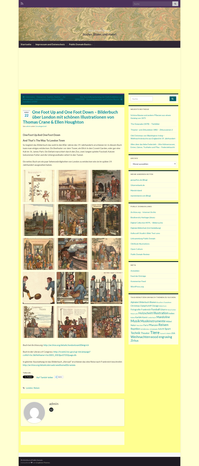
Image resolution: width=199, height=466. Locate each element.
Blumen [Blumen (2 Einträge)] (153, 302)
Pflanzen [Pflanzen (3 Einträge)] (153, 325)
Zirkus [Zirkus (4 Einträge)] (134, 340)
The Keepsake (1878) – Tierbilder (145, 124)
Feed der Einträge (138, 276)
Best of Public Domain (99, 29)
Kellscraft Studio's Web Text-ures (145, 233)
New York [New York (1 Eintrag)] (139, 325)
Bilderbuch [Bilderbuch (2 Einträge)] (144, 302)
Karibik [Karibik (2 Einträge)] (138, 317)
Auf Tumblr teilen (44, 377)
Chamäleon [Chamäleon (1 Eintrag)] (167, 302)
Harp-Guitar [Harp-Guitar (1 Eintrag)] (171, 310)
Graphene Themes (43, 463)
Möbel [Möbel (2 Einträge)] (169, 321)
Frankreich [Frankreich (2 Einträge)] (146, 309)
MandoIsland (136, 190)
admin (28, 126)
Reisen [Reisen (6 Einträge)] (163, 325)
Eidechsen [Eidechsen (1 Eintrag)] (163, 306)
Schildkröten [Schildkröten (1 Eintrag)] (145, 329)
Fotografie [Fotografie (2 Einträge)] (136, 309)
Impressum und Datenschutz (50, 44)
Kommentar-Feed (138, 281)
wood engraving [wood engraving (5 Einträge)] (161, 337)
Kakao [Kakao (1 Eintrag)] (133, 317)
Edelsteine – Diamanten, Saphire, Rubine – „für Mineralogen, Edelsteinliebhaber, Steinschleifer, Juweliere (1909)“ (44, 99)
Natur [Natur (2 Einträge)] (133, 325)
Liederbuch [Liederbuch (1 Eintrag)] (152, 317)
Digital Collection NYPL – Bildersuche (147, 223)
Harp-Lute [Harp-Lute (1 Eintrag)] (134, 313)
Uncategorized (40, 126)
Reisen (37, 388)
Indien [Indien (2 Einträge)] (171, 313)
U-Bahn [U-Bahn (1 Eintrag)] (168, 333)
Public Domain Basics (80, 44)
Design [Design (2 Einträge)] (155, 305)
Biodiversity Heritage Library (143, 217)
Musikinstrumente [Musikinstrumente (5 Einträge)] (152, 321)
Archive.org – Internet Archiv (143, 212)
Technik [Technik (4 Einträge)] (135, 333)
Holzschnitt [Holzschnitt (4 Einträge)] (145, 313)
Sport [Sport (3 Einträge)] (168, 328)
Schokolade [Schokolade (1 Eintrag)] (154, 329)
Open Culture (137, 249)
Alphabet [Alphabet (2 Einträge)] (135, 302)
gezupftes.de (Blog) (139, 180)
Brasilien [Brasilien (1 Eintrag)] (160, 302)
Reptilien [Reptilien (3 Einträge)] (135, 328)
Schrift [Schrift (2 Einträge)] (161, 329)
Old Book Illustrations (140, 244)
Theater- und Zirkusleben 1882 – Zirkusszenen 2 (152, 130)
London (29, 388)
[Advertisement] (99, 68)
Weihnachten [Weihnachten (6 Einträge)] (140, 337)
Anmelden (135, 271)
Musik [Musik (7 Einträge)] (135, 321)
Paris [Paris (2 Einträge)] (145, 325)
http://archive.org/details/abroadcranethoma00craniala (49, 365)
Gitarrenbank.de (138, 185)
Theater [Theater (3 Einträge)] (145, 333)
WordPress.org (137, 286)
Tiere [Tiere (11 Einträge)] (154, 332)
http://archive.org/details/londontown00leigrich (66, 345)
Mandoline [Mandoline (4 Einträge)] (163, 317)
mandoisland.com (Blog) (141, 195)
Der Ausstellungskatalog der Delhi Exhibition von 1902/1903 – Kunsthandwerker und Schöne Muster (98, 98)
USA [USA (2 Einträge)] (173, 333)
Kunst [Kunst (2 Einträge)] (144, 317)
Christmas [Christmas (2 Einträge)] (135, 305)
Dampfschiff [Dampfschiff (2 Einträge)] (146, 305)
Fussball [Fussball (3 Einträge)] (155, 309)
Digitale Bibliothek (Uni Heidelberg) (146, 228)
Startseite (26, 44)
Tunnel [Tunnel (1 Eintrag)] (162, 333)
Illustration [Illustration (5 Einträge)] (160, 313)
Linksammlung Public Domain (143, 238)
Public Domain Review (140, 254)
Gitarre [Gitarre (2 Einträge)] (163, 309)
